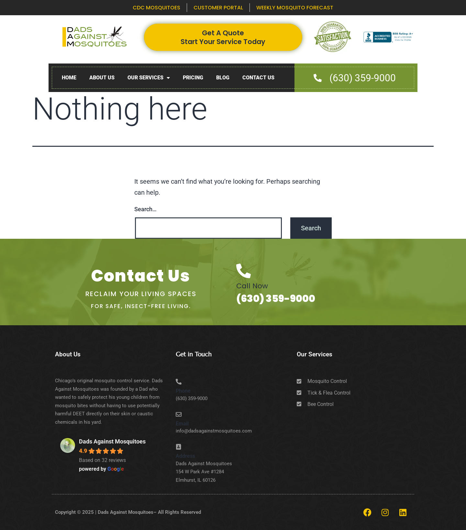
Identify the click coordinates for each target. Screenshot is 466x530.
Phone (183, 391)
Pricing (193, 78)
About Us (102, 78)
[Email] (179, 414)
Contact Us (258, 78)
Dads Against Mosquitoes (112, 441)
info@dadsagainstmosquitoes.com (214, 431)
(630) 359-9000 (275, 298)
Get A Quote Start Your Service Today (223, 37)
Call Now (252, 286)
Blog (222, 78)
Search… (145, 209)
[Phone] (179, 382)
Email (182, 424)
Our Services (149, 78)
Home (69, 78)
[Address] (179, 447)
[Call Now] (243, 271)
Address (185, 456)
